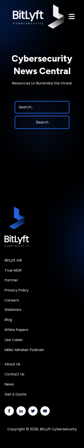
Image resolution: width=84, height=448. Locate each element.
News (9, 384)
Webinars (12, 309)
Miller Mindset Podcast (24, 349)
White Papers (16, 329)
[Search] (42, 107)
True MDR (13, 270)
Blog (8, 319)
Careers (11, 300)
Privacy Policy (16, 290)
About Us (12, 364)
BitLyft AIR (13, 260)
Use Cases (13, 339)
